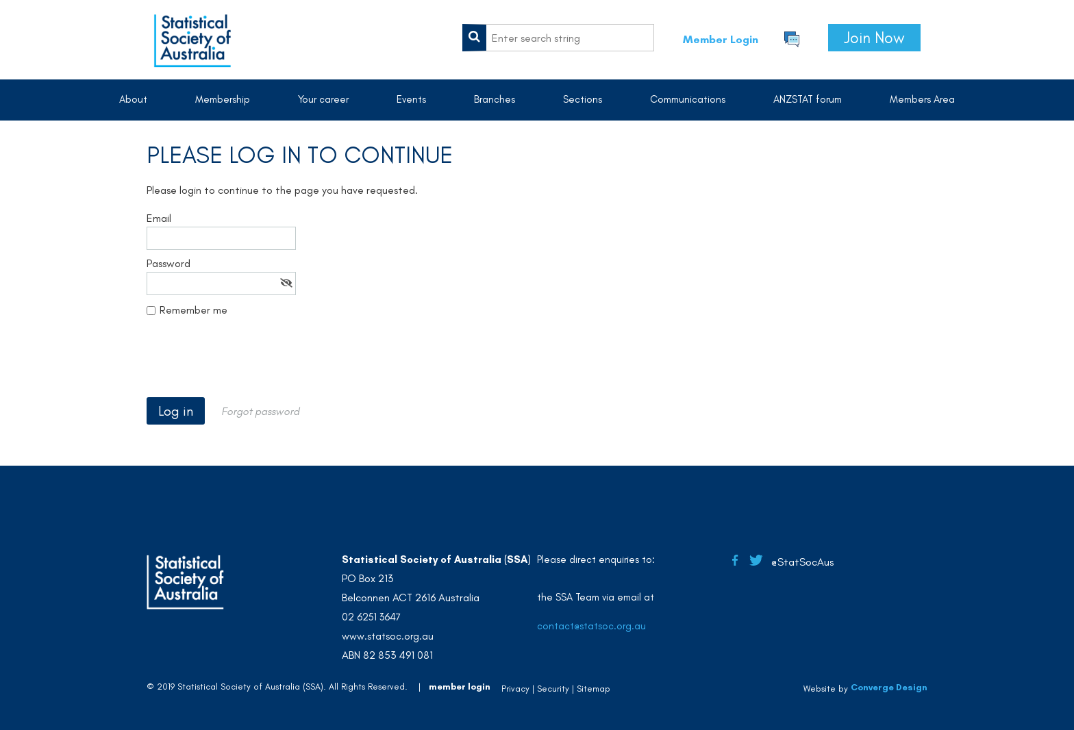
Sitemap (593, 688)
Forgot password (260, 411)
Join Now (874, 37)
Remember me (193, 309)
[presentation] (251, 363)
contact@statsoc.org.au (591, 626)
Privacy (515, 688)
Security (553, 688)
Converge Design (889, 688)
